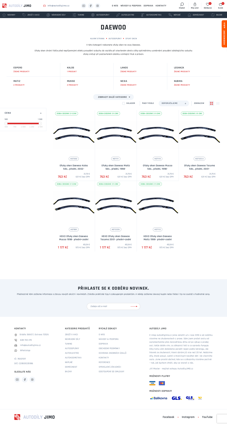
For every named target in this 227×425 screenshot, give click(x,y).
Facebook (168, 417)
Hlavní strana (97, 39)
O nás (115, 6)
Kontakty (161, 6)
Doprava (148, 6)
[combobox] (174, 103)
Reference (104, 362)
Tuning (68, 344)
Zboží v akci (71, 334)
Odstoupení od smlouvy (111, 371)
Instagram (188, 417)
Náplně (69, 362)
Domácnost (71, 367)
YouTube (207, 417)
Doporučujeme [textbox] (170, 103)
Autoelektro (72, 353)
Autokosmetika (73, 358)
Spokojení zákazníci (110, 367)
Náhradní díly (72, 339)
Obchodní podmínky (109, 348)
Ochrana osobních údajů (112, 353)
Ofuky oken (131, 39)
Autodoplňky (115, 39)
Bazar (68, 371)
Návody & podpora (131, 6)
